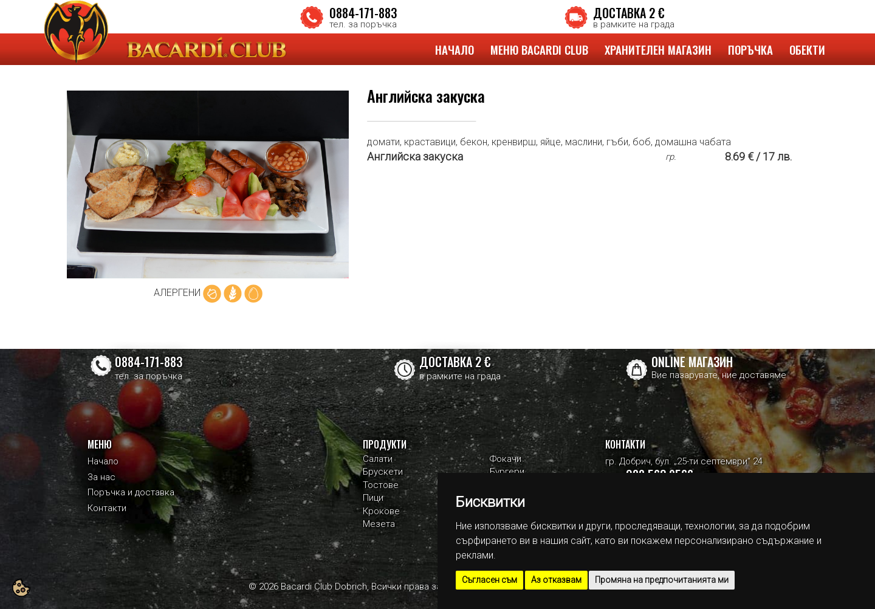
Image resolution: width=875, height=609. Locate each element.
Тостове (381, 485)
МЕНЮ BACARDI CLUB (539, 49)
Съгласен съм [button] (489, 580)
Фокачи (505, 458)
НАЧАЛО (454, 49)
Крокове (381, 511)
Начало (103, 461)
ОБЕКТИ (807, 49)
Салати (378, 458)
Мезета (379, 523)
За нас (101, 477)
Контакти (107, 508)
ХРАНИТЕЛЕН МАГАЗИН (658, 49)
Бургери (507, 471)
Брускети (383, 471)
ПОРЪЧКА (750, 49)
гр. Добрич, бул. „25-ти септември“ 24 (684, 461)
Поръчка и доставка (131, 492)
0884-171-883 (363, 13)
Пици (373, 497)
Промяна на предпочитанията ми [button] (662, 580)
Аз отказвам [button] (556, 580)
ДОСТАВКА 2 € (629, 13)
